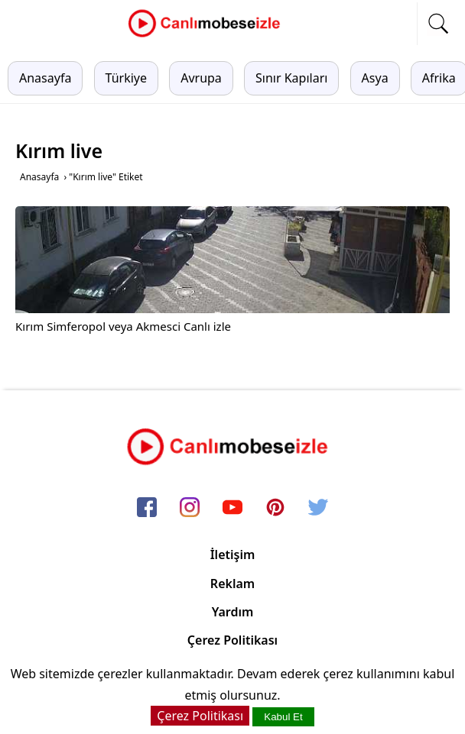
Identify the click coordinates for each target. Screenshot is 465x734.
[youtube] (232, 508)
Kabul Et (283, 717)
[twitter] (318, 508)
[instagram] (190, 508)
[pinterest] (275, 508)
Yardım (233, 611)
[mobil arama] (438, 23)
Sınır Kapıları (291, 78)
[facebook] (147, 508)
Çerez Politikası (232, 640)
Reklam (232, 583)
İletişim (232, 554)
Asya (375, 78)
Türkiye (126, 78)
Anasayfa (45, 78)
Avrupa (201, 78)
